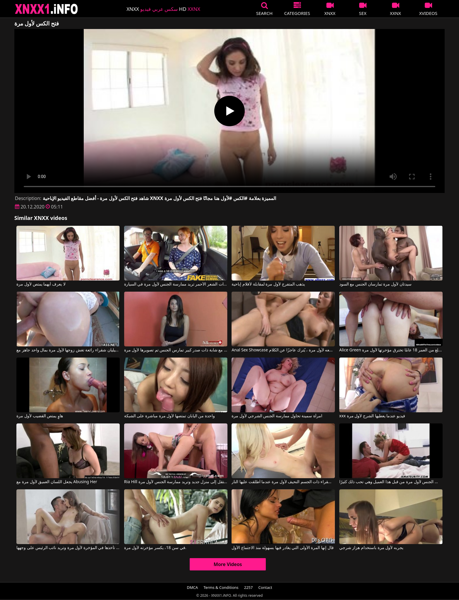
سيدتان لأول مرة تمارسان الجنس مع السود (375, 284)
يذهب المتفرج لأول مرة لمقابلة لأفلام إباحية (268, 284)
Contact (265, 587)
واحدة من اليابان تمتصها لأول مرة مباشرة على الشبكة (169, 416)
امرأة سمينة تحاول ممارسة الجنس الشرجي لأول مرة (277, 416)
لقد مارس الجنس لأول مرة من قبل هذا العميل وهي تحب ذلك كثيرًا (391, 482)
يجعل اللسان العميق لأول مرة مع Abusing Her (56, 482)
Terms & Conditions (220, 587)
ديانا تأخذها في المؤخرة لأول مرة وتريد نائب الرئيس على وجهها (68, 548)
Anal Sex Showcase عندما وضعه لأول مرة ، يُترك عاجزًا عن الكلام (283, 350)
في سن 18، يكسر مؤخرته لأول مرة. (155, 548)
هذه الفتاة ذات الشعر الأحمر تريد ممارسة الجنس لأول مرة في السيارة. (175, 284)
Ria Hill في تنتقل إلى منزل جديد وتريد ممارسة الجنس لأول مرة (175, 482)
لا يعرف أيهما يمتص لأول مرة (40, 284)
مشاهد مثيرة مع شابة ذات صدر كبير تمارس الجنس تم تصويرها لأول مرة (175, 350)
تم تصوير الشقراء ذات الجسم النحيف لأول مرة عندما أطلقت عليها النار (283, 482)
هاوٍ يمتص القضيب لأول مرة (39, 416)
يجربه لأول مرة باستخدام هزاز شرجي (371, 548)
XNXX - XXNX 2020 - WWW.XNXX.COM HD (46, 9)
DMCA (192, 587)
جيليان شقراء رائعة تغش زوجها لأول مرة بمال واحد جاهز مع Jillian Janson (68, 350)
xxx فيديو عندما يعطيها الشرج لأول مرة (372, 416)
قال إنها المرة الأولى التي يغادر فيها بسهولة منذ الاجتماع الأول (282, 548)
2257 (248, 587)
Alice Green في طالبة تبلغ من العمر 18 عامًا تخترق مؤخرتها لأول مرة (391, 350)
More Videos (228, 564)
